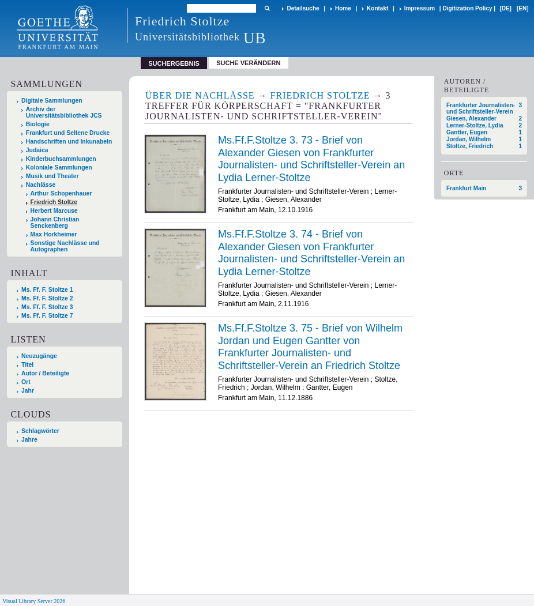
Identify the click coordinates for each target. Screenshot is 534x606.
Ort (26, 382)
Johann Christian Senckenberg (55, 222)
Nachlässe (40, 185)
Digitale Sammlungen (51, 100)
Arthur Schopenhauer (61, 193)
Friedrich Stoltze (54, 202)
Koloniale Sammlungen (59, 167)
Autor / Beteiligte (45, 373)
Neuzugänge (39, 356)
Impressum (419, 8)
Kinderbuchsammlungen (61, 159)
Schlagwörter (40, 431)
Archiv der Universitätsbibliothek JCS (64, 112)
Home (343, 8)
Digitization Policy (467, 8)
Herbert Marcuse (54, 211)
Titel (27, 365)
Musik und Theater (52, 176)
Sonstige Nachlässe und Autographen (65, 246)
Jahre (29, 439)
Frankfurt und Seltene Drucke (68, 133)
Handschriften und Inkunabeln (69, 141)
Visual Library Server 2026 (33, 601)
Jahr (27, 390)
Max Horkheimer (54, 234)
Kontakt (377, 8)
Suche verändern (248, 62)
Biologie (38, 124)
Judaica (37, 150)
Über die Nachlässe (200, 95)
